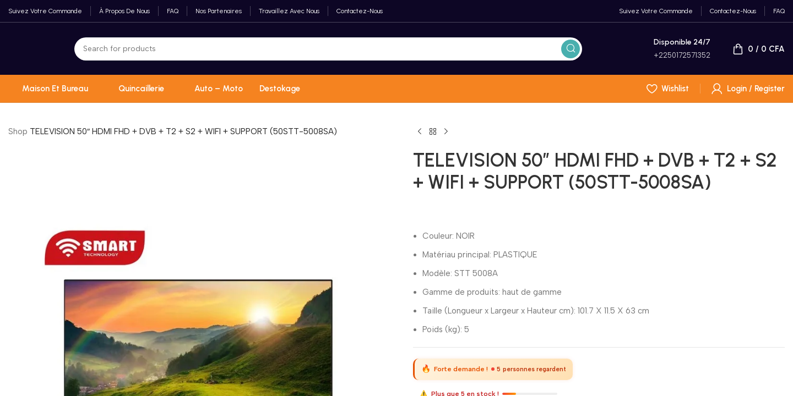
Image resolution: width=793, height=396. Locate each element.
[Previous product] (419, 132)
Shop (18, 131)
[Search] (328, 49)
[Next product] (446, 132)
